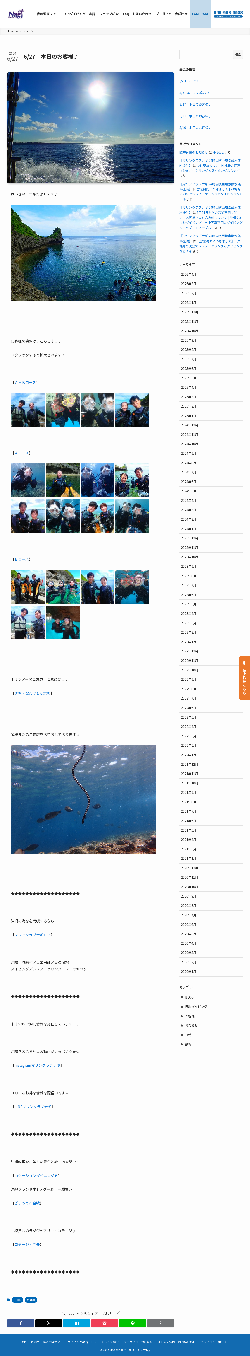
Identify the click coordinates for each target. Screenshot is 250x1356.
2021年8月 (188, 802)
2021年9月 (188, 792)
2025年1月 (188, 415)
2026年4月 (188, 274)
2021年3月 (188, 849)
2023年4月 (188, 613)
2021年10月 (189, 783)
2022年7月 (188, 698)
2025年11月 (189, 321)
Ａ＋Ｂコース (25, 382)
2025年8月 (188, 349)
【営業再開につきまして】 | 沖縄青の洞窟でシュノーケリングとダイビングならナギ (211, 246)
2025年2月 (188, 406)
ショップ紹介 (110, 1342)
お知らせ (191, 1025)
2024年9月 (188, 453)
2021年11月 (189, 773)
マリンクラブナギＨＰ (32, 934)
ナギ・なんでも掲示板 (32, 693)
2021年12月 (189, 764)
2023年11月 (189, 547)
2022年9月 (188, 679)
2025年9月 (188, 340)
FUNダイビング (196, 1006)
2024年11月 (189, 434)
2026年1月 (188, 302)
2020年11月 (189, 877)
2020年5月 (188, 933)
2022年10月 (189, 670)
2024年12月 (189, 425)
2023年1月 (188, 641)
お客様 (31, 1300)
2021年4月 (188, 839)
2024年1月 (188, 528)
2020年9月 (188, 896)
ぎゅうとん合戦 (27, 1203)
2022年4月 (188, 726)
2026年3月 (188, 283)
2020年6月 (188, 924)
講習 (188, 1044)
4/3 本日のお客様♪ (194, 92)
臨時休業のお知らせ (193, 152)
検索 (238, 54)
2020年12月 (189, 868)
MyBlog (218, 152)
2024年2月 (188, 519)
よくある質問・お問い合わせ (176, 1342)
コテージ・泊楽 (27, 1244)
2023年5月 (188, 604)
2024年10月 (189, 444)
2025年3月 (188, 396)
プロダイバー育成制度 (138, 1342)
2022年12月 (189, 651)
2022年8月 (188, 689)
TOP (23, 1342)
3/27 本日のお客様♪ (195, 104)
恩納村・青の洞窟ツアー (47, 1342)
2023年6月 (188, 594)
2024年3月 (188, 509)
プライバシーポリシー (215, 1342)
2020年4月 (188, 943)
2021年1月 (188, 858)
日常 (188, 1035)
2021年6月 (188, 820)
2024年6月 (188, 481)
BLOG (17, 1300)
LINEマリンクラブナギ (32, 1106)
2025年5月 (188, 378)
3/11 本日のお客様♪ (195, 116)
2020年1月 (188, 971)
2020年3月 (188, 952)
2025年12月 (189, 312)
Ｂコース (21, 559)
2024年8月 (188, 463)
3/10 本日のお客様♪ (195, 127)
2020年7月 (188, 915)
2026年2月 (188, 293)
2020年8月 (188, 905)
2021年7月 (188, 811)
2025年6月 (188, 368)
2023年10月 (189, 557)
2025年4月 (188, 387)
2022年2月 (188, 745)
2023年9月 (188, 566)
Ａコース (21, 453)
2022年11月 (189, 660)
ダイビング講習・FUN (82, 1342)
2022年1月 (188, 755)
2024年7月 (188, 472)
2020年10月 (189, 886)
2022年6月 (188, 707)
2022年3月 (188, 736)
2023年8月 (188, 576)
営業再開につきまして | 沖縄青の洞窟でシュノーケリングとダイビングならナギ (211, 194)
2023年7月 (188, 585)
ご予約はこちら (244, 678)
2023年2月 (188, 632)
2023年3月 (188, 623)
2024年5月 (188, 491)
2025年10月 (189, 330)
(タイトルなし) (190, 81)
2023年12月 (189, 538)
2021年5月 (188, 830)
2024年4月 (188, 500)
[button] (20, 1323)
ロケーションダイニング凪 (36, 1175)
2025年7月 (188, 359)
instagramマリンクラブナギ (37, 1065)
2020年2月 (188, 962)
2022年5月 (188, 717)
